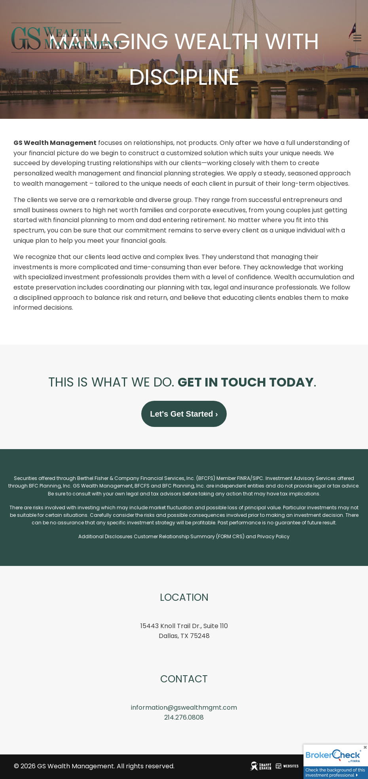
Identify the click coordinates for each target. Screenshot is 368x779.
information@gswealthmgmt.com (184, 707)
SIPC (257, 478)
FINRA (243, 478)
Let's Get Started (184, 414)
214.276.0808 (184, 717)
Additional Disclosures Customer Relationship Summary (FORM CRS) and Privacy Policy (184, 536)
